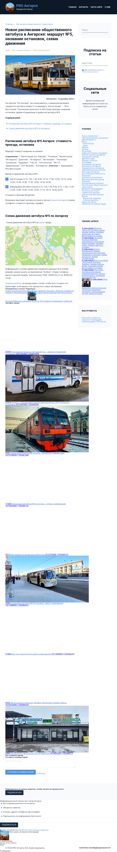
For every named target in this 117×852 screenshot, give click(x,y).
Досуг (84, 142)
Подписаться (14, 792)
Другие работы (89, 140)
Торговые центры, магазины (95, 138)
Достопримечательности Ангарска (93, 175)
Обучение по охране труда (94, 204)
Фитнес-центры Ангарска (93, 155)
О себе (107, 7)
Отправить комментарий (20, 772)
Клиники (86, 181)
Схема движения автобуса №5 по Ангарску (29, 128)
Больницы (86, 151)
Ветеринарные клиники (93, 183)
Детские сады (88, 159)
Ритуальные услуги (90, 191)
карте (41, 222)
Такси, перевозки (90, 136)
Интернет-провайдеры (92, 189)
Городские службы (90, 157)
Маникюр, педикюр (92, 198)
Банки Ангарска (89, 202)
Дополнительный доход (93, 179)
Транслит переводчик (92, 320)
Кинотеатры (88, 143)
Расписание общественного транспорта (34, 24)
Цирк (85, 145)
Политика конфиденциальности (94, 848)
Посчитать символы (91, 318)
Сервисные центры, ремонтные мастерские (93, 193)
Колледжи (86, 162)
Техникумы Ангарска (91, 164)
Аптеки (85, 149)
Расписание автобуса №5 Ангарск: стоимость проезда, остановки (40, 124)
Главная (72, 7)
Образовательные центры (94, 170)
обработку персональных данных (93, 71)
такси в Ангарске (59, 200)
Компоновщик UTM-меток (94, 322)
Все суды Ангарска (90, 172)
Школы (85, 147)
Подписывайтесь (13, 283)
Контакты (83, 7)
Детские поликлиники (92, 177)
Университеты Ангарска (93, 168)
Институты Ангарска (91, 166)
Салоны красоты (90, 200)
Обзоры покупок (89, 160)
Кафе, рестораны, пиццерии (94, 153)
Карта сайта (96, 7)
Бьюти (85, 196)
